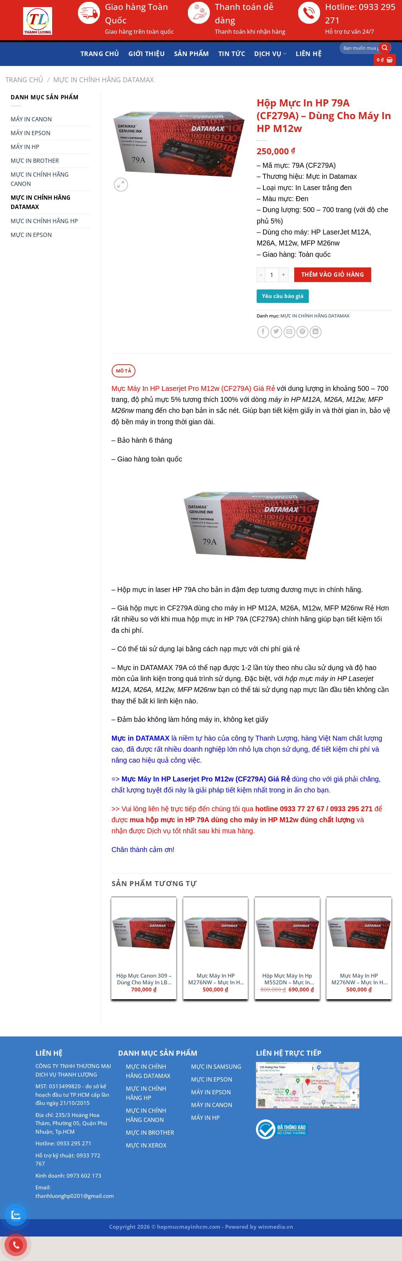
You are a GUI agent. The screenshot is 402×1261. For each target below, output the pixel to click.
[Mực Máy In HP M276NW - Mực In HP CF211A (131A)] (358, 932)
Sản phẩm (191, 53)
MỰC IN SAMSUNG (216, 1066)
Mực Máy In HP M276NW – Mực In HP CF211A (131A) (358, 979)
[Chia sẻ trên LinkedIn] (315, 332)
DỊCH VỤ (270, 53)
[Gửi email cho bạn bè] (290, 332)
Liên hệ (309, 53)
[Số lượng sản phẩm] (272, 274)
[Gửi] (384, 48)
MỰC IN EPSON (31, 235)
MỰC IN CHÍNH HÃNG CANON (40, 179)
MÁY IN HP (25, 147)
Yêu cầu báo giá (282, 295)
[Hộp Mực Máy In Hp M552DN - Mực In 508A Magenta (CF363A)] (287, 932)
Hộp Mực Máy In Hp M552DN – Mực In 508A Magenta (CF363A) (287, 979)
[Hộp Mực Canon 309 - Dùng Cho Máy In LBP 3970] (143, 932)
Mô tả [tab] (123, 370)
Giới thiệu (146, 53)
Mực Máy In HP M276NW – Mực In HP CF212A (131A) (215, 979)
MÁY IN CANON (31, 119)
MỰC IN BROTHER (35, 161)
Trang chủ (99, 53)
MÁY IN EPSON (30, 133)
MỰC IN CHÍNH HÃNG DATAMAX (103, 79)
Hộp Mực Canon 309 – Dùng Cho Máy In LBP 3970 (144, 979)
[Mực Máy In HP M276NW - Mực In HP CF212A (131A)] (215, 932)
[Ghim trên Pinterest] (302, 332)
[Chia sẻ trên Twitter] (276, 332)
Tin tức (231, 53)
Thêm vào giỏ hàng (332, 274)
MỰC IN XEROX (146, 1145)
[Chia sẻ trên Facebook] (263, 332)
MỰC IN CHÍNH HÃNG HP (44, 221)
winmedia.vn (275, 1226)
